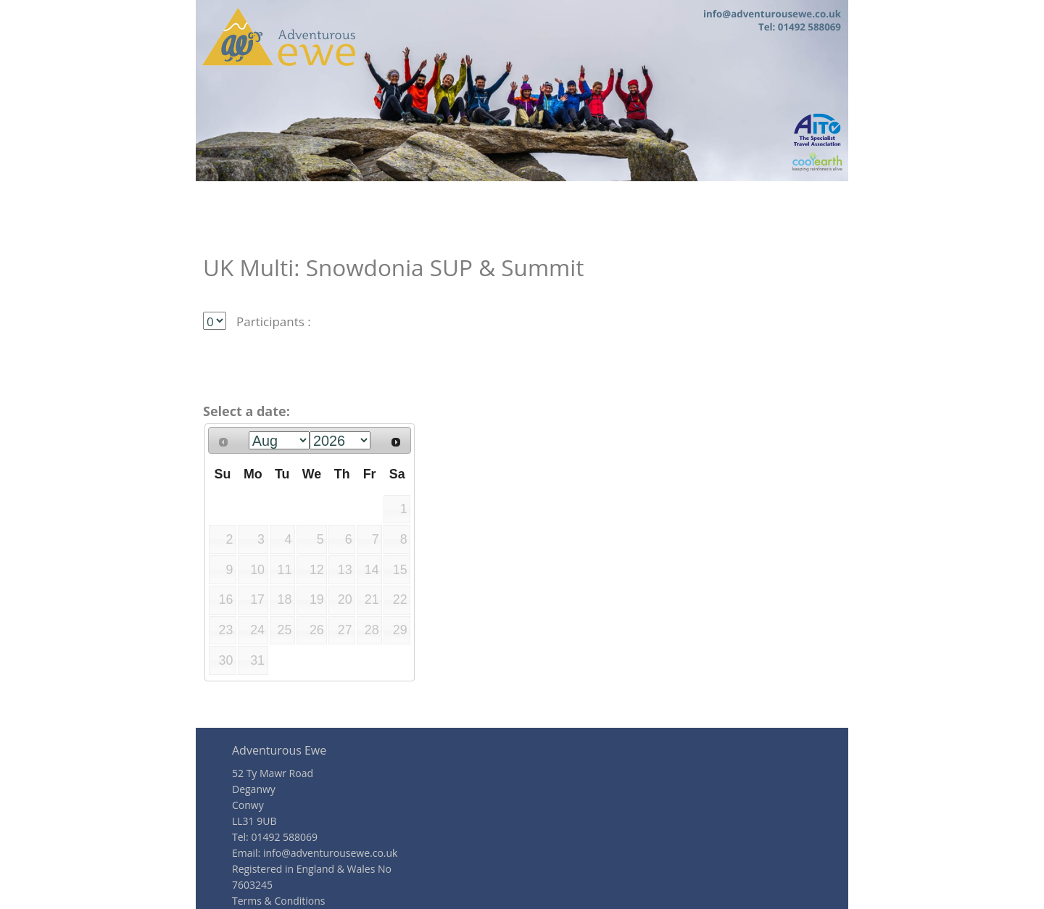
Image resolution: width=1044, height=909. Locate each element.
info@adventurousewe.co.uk (330, 853)
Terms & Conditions (279, 901)
